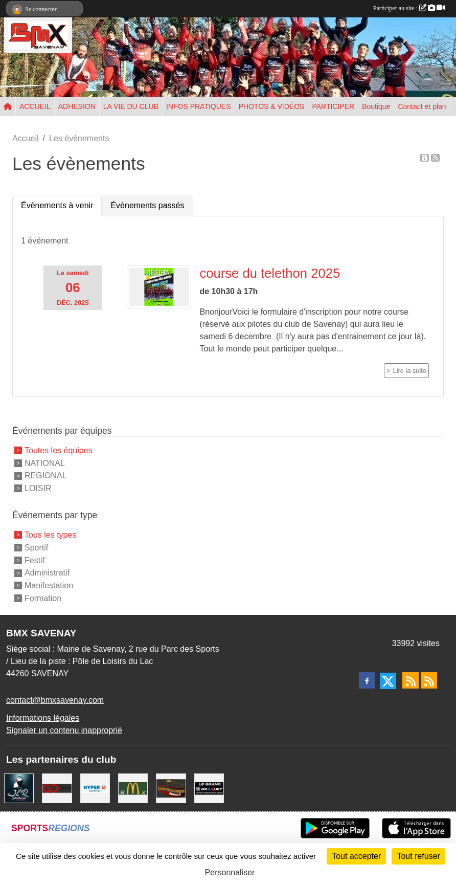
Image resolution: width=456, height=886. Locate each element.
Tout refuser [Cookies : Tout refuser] (418, 856)
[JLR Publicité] (19, 787)
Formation (43, 598)
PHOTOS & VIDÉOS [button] (272, 106)
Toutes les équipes (59, 450)
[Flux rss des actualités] (410, 680)
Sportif (36, 547)
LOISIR (38, 488)
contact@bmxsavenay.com (55, 700)
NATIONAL (45, 462)
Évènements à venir (57, 205)
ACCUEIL (35, 106)
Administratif (47, 572)
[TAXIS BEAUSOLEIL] (171, 787)
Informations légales (42, 718)
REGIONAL (46, 475)
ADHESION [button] (77, 106)
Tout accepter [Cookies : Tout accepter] (356, 856)
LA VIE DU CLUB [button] (130, 106)
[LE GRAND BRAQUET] (209, 787)
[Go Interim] (57, 787)
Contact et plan (422, 106)
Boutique (376, 106)
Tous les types (50, 534)
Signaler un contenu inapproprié (64, 730)
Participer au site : (409, 8)
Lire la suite (409, 370)
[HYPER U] (95, 787)
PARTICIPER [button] (333, 106)
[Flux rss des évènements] (429, 680)
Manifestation (49, 585)
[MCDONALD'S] (133, 787)
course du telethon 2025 (269, 273)
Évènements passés (147, 205)
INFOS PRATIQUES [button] (198, 106)
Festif (34, 560)
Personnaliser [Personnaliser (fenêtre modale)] (230, 872)
